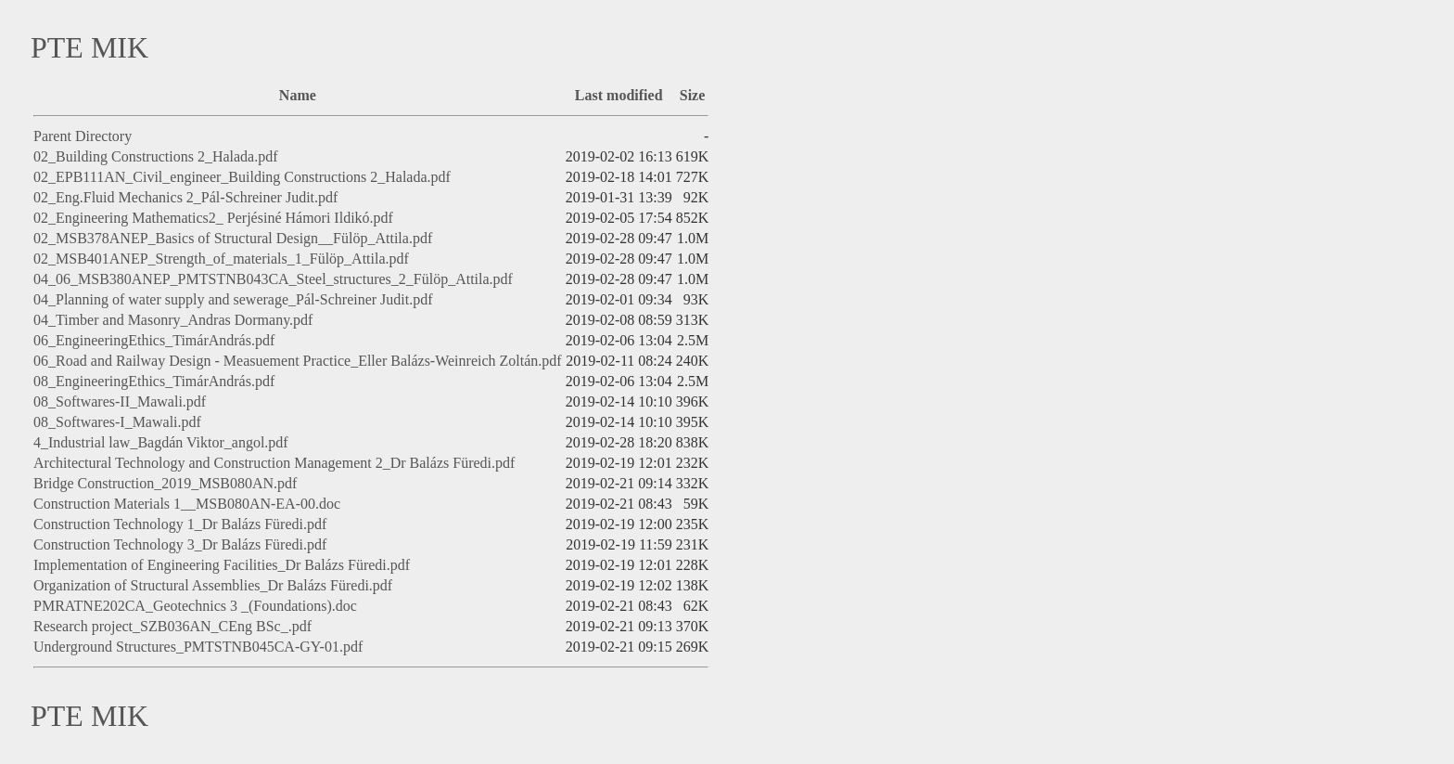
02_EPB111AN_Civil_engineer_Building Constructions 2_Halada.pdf (242, 177)
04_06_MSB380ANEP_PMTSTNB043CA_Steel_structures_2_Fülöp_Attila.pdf (273, 279)
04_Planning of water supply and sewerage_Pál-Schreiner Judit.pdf (233, 299)
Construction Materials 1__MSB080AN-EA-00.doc (186, 503)
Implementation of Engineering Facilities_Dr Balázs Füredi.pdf (221, 565)
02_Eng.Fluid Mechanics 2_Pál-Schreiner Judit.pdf (185, 197)
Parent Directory (82, 136)
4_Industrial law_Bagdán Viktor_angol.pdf (160, 442)
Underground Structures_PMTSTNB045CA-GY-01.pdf (198, 646)
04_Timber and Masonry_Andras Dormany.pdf (172, 320)
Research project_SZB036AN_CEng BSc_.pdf (172, 626)
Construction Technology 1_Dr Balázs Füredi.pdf (179, 524)
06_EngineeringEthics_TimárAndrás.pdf (153, 340)
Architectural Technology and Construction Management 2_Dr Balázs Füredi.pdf (274, 463)
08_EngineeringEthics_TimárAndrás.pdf (153, 381)
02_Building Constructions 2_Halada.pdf (155, 156)
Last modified (619, 95)
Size (693, 95)
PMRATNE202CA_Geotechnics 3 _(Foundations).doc (195, 606)
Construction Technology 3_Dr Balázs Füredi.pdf (179, 544)
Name (297, 95)
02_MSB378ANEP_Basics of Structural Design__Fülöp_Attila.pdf (232, 238)
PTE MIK (89, 47)
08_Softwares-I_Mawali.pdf (117, 422)
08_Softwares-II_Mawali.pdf (119, 401)
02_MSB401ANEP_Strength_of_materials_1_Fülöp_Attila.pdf (221, 258)
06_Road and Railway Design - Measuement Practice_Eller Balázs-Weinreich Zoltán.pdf (297, 361)
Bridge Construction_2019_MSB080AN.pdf (165, 483)
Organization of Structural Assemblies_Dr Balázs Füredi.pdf (212, 585)
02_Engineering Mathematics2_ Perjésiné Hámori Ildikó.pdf (213, 218)
